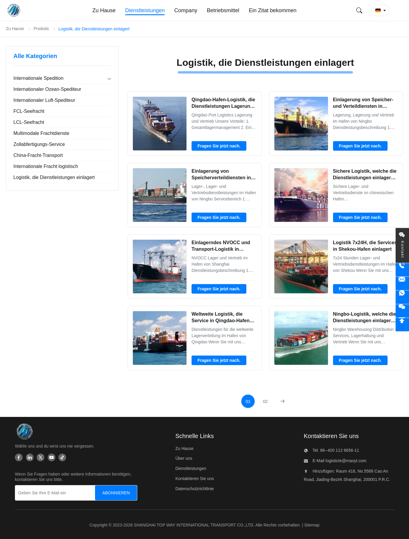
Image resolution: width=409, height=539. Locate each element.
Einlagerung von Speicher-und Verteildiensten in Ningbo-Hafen (363, 106)
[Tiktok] (62, 457)
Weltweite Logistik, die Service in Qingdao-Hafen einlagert (221, 320)
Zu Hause (15, 28)
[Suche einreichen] (359, 10)
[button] (380, 10)
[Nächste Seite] (282, 401)
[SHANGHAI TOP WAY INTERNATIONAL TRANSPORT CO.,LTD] (24, 431)
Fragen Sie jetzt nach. (218, 146)
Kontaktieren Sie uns (194, 478)
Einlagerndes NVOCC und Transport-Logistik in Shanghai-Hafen (221, 249)
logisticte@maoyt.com (345, 460)
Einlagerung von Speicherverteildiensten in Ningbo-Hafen (221, 178)
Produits (41, 28)
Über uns (183, 458)
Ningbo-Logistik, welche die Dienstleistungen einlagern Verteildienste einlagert (364, 320)
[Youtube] (51, 457)
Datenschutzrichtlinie (194, 488)
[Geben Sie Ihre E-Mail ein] (58, 492)
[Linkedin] (30, 457)
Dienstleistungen (190, 468)
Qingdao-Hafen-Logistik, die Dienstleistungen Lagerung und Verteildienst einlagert (223, 106)
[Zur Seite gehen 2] (265, 401)
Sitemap (311, 525)
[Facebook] (19, 457)
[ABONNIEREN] (116, 492)
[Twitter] (40, 457)
